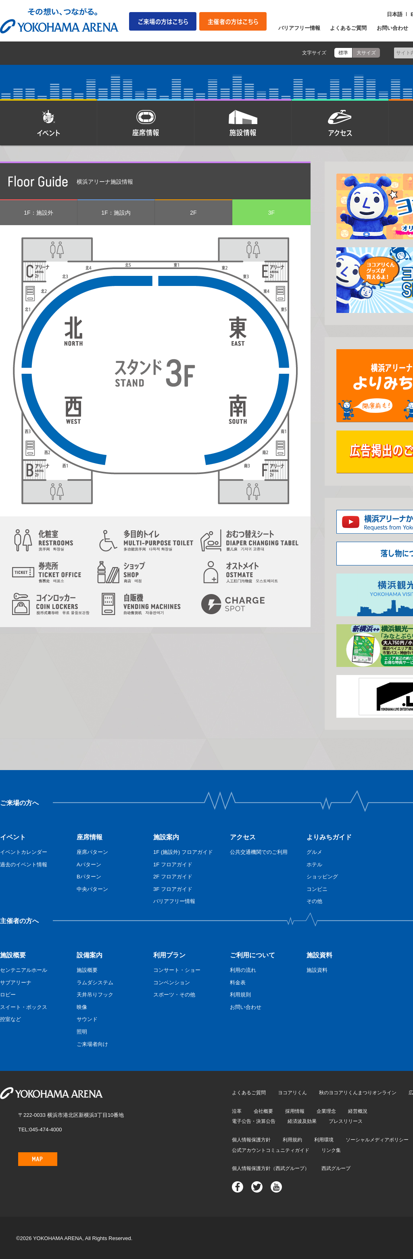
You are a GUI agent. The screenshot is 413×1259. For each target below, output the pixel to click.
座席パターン (92, 852)
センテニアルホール (23, 970)
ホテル (314, 864)
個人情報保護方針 (251, 1140)
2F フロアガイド (172, 877)
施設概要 (87, 970)
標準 (343, 53)
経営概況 (357, 1111)
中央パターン (92, 889)
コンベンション (171, 982)
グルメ (314, 852)
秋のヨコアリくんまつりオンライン (357, 1092)
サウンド (87, 1019)
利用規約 (292, 1140)
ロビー (8, 995)
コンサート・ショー (176, 970)
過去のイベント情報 (23, 864)
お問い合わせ (392, 28)
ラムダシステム (95, 982)
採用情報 (295, 1111)
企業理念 (326, 1111)
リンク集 (331, 1150)
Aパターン (89, 864)
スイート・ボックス (23, 1007)
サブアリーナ (15, 982)
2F (193, 212)
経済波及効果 (302, 1121)
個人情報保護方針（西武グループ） (270, 1168)
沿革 (237, 1111)
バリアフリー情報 (299, 28)
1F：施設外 (38, 212)
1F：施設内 (115, 212)
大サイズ (366, 53)
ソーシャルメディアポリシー (377, 1140)
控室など (10, 1019)
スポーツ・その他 (174, 995)
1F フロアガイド (172, 864)
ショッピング (322, 877)
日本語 (395, 14)
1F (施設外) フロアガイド (183, 852)
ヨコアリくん (292, 1092)
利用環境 (324, 1140)
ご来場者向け (92, 1044)
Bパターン (89, 877)
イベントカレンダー (23, 852)
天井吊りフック (95, 995)
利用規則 (240, 995)
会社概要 (263, 1111)
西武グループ (335, 1168)
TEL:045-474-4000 (40, 1129)
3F (271, 212)
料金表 (238, 982)
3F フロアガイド (172, 889)
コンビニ (317, 889)
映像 (82, 1007)
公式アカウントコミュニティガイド (270, 1150)
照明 (82, 1032)
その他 (314, 901)
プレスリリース (346, 1121)
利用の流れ (243, 970)
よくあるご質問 (348, 28)
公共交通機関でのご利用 (259, 852)
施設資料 (317, 970)
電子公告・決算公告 (253, 1121)
